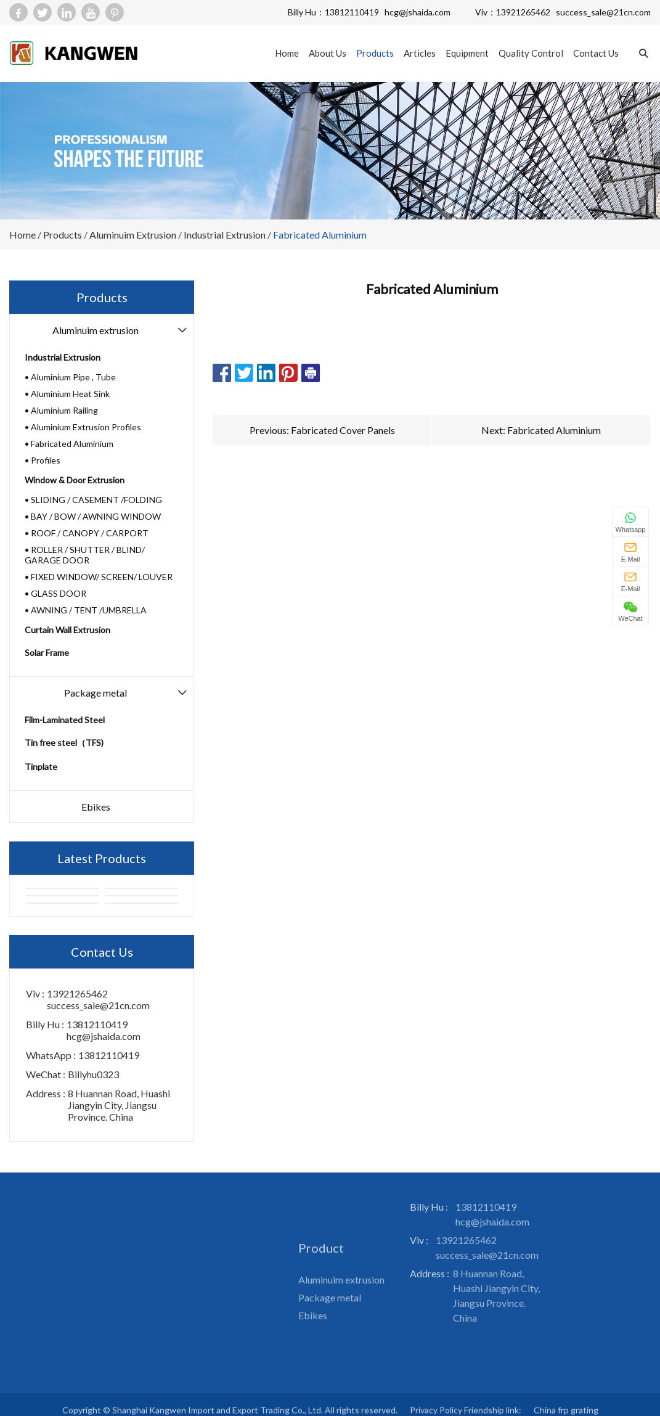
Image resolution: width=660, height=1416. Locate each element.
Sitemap (259, 1217)
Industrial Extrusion (225, 234)
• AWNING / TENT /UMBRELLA (86, 610)
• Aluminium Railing (61, 410)
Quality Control (531, 53)
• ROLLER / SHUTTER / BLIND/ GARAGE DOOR (85, 554)
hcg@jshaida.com (417, 12)
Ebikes (95, 806)
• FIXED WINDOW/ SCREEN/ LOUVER (99, 576)
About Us (327, 53)
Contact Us (596, 53)
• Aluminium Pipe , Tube (70, 377)
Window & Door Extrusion (74, 480)
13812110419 (352, 12)
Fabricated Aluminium (320, 234)
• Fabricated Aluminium (69, 443)
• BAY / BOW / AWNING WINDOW (93, 516)
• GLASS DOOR (55, 593)
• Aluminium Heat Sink (67, 393)
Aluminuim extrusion (132, 234)
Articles (420, 53)
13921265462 (523, 12)
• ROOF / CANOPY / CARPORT (87, 533)
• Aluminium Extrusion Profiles (83, 427)
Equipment (467, 53)
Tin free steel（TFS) (64, 742)
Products (375, 53)
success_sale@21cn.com (603, 12)
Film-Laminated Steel (65, 719)
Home (287, 53)
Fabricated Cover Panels (343, 430)
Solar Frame (47, 652)
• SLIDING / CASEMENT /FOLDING (93, 499)
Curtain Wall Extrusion (67, 629)
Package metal (95, 692)
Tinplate (41, 766)
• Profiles (42, 460)
